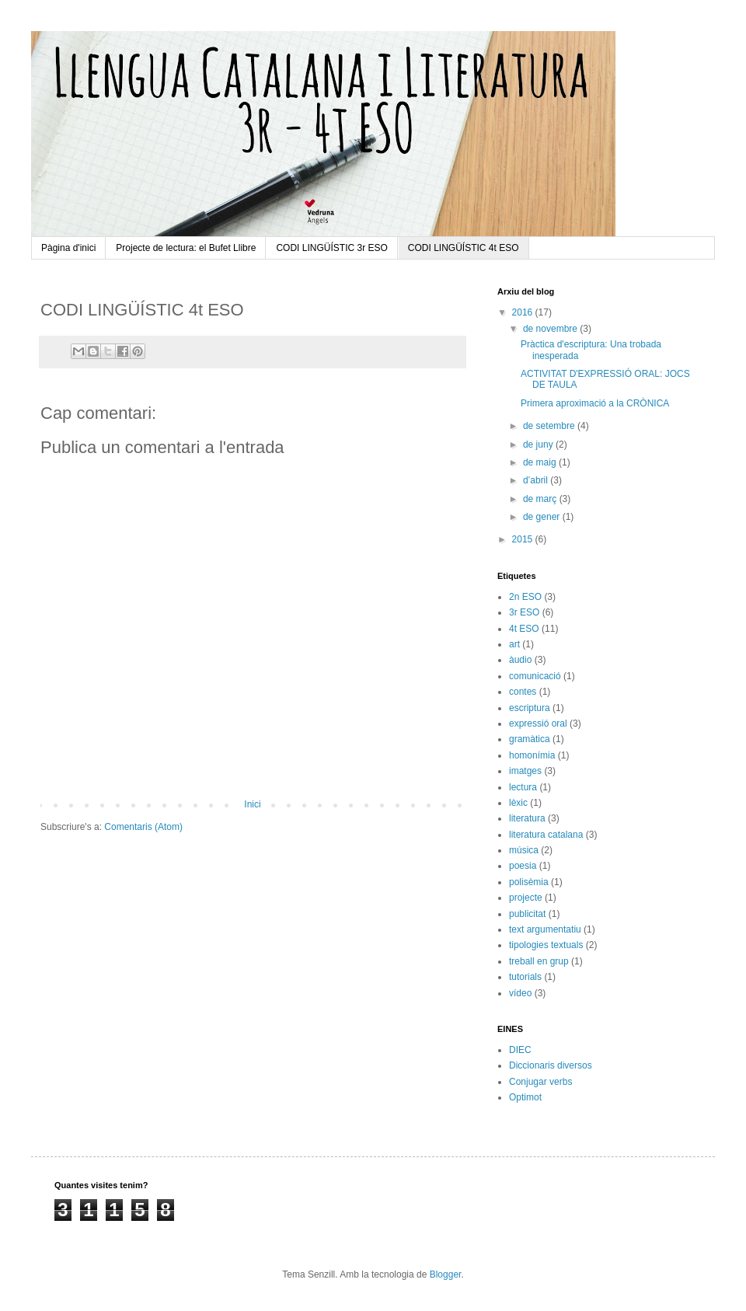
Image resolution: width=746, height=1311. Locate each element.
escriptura (529, 708)
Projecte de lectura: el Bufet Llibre (186, 247)
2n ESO (525, 596)
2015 (523, 539)
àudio (520, 659)
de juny (539, 444)
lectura (523, 787)
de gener (543, 516)
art (514, 644)
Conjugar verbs (540, 1081)
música (524, 850)
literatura (527, 818)
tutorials (525, 976)
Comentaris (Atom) (143, 826)
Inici (252, 804)
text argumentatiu (545, 929)
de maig (541, 462)
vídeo (520, 993)
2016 (523, 312)
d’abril (536, 480)
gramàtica (529, 739)
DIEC (520, 1049)
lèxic (518, 802)
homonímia (532, 755)
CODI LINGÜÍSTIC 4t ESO (463, 247)
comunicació (535, 676)
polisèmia (529, 882)
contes (522, 691)
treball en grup (539, 961)
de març (541, 498)
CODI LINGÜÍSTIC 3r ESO (331, 247)
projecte (525, 897)
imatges (525, 770)
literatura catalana (546, 834)
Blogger (446, 1274)
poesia (522, 865)
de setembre (550, 425)
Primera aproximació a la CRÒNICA (595, 403)
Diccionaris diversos (550, 1065)
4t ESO (524, 628)
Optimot (525, 1097)
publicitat (527, 913)
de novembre (551, 328)
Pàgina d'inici (68, 247)
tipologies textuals (546, 945)
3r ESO (524, 612)
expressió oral (538, 723)
